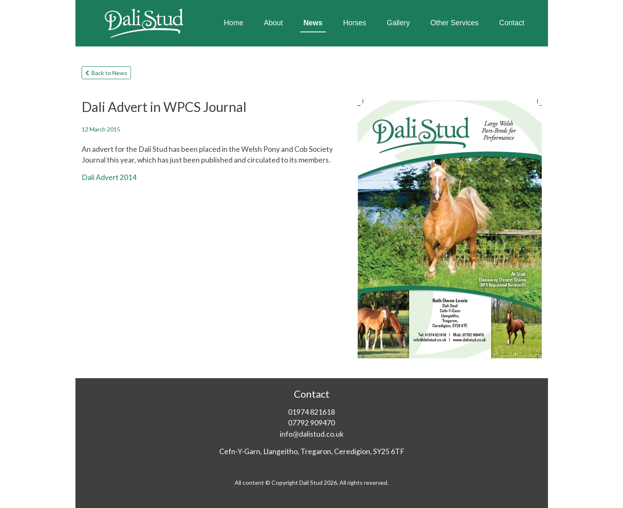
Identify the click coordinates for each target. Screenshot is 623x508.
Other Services (454, 23)
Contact (511, 23)
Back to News (106, 72)
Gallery (398, 23)
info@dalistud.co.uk (312, 434)
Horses (354, 23)
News (312, 23)
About (273, 23)
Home (233, 23)
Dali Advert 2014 (109, 177)
